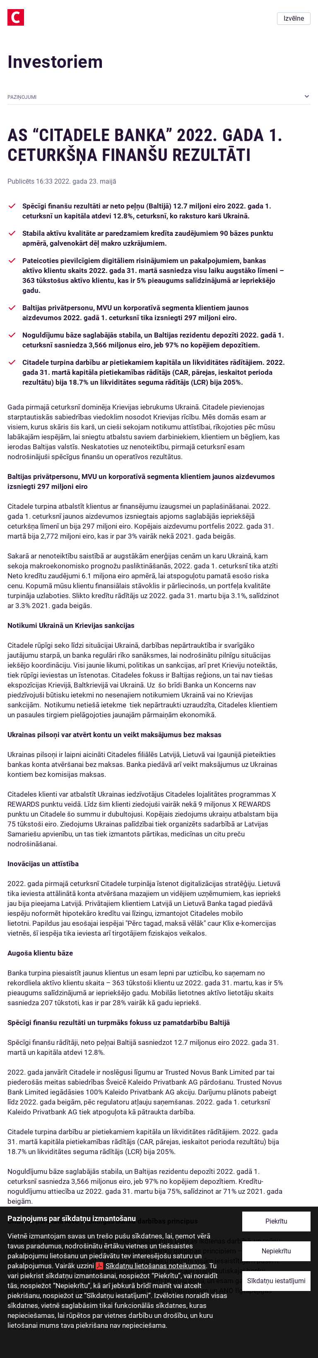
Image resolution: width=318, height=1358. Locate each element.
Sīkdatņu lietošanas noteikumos (156, 1266)
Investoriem (55, 62)
